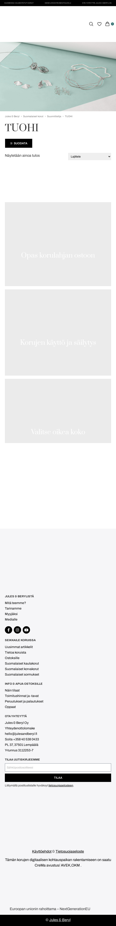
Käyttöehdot (42, 851)
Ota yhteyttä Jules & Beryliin (97, 3)
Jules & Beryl (12, 116)
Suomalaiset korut (33, 116)
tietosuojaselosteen (60, 785)
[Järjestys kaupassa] (89, 156)
